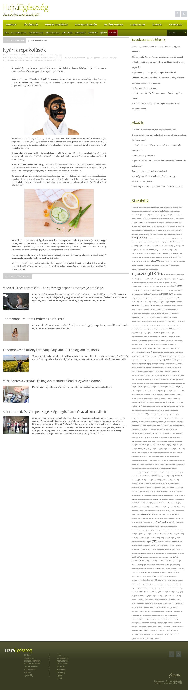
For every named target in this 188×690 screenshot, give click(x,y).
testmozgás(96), (150, 592)
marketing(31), (163, 456)
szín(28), (173, 561)
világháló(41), (149, 626)
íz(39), (163, 394)
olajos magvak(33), (169, 495)
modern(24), (160, 472)
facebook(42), (147, 309)
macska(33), (140, 452)
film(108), (163, 325)
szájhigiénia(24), (161, 549)
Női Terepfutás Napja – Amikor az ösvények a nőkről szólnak (157, 57)
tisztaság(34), (147, 595)
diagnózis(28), (143, 261)
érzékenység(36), (166, 298)
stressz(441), (176, 541)
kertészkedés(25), (173, 410)
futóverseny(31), (136, 340)
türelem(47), (175, 603)
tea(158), (141, 584)
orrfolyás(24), (156, 499)
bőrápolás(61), (180, 242)
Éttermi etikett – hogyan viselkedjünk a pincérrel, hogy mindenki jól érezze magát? (159, 137)
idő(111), (166, 383)
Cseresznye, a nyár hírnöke (143, 155)
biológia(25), (173, 238)
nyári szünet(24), (144, 491)
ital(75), (154, 394)
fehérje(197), (160, 313)
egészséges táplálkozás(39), (146, 278)
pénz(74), (164, 514)
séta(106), (142, 538)
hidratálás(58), (156, 375)
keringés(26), (161, 410)
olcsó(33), (176, 495)
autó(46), (173, 226)
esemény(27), (160, 302)
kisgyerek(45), (164, 418)
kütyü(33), (147, 444)
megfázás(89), (165, 460)
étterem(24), (167, 305)
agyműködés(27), (170, 207)
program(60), (147, 522)
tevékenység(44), (179, 591)
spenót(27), (177, 537)
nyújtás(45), (180, 491)
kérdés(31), (148, 410)
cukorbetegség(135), (176, 253)
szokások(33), (176, 564)
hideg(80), (149, 375)
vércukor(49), (163, 619)
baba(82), (141, 230)
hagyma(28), (135, 363)
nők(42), (168, 487)
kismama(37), (179, 418)
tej (36, 60)
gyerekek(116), (167, 348)
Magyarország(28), (137, 456)
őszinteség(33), (136, 510)
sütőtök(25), (178, 545)
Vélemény (93, 32)
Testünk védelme (113, 24)
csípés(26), (169, 249)
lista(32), (183, 448)
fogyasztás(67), (177, 329)
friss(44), (171, 336)
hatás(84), (135, 371)
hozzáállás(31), (166, 379)
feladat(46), (144, 317)
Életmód (157, 24)
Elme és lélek (137, 24)
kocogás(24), (148, 421)
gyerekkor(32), (176, 348)
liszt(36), (134, 452)
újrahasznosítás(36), (142, 607)
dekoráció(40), (159, 257)
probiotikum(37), (171, 518)
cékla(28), (161, 245)
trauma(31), (142, 599)
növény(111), (174, 487)
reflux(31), (165, 526)
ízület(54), (135, 398)
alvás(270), (146, 218)
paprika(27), (169, 510)
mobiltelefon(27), (152, 472)
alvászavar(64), (154, 218)
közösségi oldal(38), (137, 441)
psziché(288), (156, 522)
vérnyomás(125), (146, 623)
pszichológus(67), (179, 522)
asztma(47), (168, 226)
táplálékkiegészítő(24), (137, 580)
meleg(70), (142, 464)
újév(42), (134, 607)
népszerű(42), (143, 487)
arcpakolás (44, 57)
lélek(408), (143, 449)
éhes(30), (156, 282)
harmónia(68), (163, 367)
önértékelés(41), (136, 506)
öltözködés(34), (142, 503)
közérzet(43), (152, 437)
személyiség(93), (173, 553)
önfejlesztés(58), (145, 506)
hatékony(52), (141, 371)
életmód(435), (176, 286)
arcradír (52, 57)
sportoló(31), (161, 541)
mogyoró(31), (173, 472)
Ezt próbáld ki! (18, 32)
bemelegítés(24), (163, 234)
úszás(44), (156, 607)
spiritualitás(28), (136, 541)
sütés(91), (172, 545)
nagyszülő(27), (157, 479)
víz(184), (170, 630)
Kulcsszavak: (8, 57)
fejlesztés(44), (175, 313)
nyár (116, 57)
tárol (32, 60)
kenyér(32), (135, 410)
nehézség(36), (136, 487)
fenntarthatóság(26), (153, 321)
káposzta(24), (180, 402)
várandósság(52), (177, 611)
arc (24, 57)
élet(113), (153, 286)
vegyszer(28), (144, 619)
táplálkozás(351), (150, 580)
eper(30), (134, 298)
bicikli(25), (167, 238)
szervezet (26, 60)
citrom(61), (140, 249)
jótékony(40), (164, 398)
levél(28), (165, 448)
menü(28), (147, 468)
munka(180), (179, 476)
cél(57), (166, 245)
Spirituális (67, 32)
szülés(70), (174, 568)
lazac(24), (166, 444)
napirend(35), (175, 479)
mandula (106, 57)
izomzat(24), (180, 394)
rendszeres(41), (178, 530)
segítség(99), (176, 534)
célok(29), (170, 245)
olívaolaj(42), (182, 495)
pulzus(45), (142, 526)
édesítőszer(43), (175, 265)
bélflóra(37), (147, 234)
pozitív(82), (157, 518)
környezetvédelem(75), (171, 433)
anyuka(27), (162, 222)
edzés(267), (145, 269)
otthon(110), (180, 499)
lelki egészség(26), (152, 448)
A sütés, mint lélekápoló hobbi (144, 88)
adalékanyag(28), (143, 207)
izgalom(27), (168, 394)
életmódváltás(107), (138, 290)
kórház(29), (139, 429)
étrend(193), (149, 305)
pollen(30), (140, 518)
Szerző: (27, 55)
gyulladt (90, 57)
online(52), (150, 499)
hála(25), (180, 363)
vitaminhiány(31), (154, 630)
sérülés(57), (135, 537)
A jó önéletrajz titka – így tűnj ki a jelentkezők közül (154, 72)
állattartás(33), (146, 214)
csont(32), (142, 253)
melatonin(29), (135, 464)
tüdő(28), (156, 603)
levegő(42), (160, 448)
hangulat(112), (141, 367)
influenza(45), (135, 390)
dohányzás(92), (174, 261)
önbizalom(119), (166, 503)
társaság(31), (179, 580)
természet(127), (167, 588)
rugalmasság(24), (147, 533)
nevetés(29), (157, 487)
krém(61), (159, 441)
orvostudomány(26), (172, 499)
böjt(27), (168, 242)
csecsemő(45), (163, 249)
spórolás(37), (143, 541)
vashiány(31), (152, 615)
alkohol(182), (164, 211)
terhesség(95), (152, 588)
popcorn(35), (146, 518)
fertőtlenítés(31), (181, 321)
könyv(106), (174, 429)
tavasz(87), (135, 584)
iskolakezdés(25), (148, 394)
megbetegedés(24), (145, 460)
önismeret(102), (154, 507)
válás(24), (149, 611)
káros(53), (161, 406)
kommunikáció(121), (138, 425)
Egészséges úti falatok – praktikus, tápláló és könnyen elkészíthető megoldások (154, 179)
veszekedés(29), (177, 622)
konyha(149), (180, 425)
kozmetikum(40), (159, 429)
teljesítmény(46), (136, 588)
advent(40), (158, 207)
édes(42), (168, 265)
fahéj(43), (153, 309)
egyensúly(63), (136, 282)
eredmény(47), (146, 298)
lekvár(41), (135, 448)
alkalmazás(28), (156, 211)
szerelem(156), (165, 557)
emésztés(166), (149, 294)
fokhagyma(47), (147, 332)
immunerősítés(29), (152, 386)
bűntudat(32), (146, 245)
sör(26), (173, 537)
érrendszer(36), (158, 298)
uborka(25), (181, 603)
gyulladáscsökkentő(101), (156, 360)
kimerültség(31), (148, 418)
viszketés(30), (176, 626)
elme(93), (168, 290)
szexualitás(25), (153, 561)
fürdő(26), (151, 340)
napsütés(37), (142, 483)
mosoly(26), (135, 475)
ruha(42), (154, 533)
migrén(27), (174, 468)
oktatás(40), (156, 495)
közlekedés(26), (159, 437)
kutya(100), (135, 445)
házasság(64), (149, 371)
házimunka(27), (168, 371)
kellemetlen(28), (180, 406)
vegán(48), (174, 615)
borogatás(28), (162, 242)
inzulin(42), (170, 390)
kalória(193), (142, 402)
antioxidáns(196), (138, 222)
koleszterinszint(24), (172, 421)
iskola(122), (140, 394)
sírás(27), (152, 537)
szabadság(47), (146, 549)
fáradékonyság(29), (137, 313)
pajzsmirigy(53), (149, 510)
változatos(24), (169, 611)
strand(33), (168, 541)
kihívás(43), (176, 414)
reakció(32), (152, 526)
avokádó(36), (179, 226)
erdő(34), (139, 298)
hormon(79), (140, 379)
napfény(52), (169, 479)
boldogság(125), (145, 242)
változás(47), (162, 611)
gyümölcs (98, 57)
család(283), (154, 250)
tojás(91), (160, 596)
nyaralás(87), (136, 491)
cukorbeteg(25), (166, 253)
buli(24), (141, 245)
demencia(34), (167, 257)
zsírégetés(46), (150, 638)
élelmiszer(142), (137, 286)
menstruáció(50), (173, 464)
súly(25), (153, 545)
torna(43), (165, 595)
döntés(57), (182, 261)
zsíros (59, 60)
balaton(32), (155, 230)
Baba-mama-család (86, 24)
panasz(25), (163, 510)
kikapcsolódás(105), (138, 418)
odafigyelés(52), (136, 495)
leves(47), (178, 448)
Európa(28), (179, 305)
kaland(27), (171, 398)
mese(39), (163, 468)
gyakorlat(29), (144, 348)
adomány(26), (151, 207)
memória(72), (157, 464)
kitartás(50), (135, 421)
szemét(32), (181, 553)
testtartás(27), (165, 591)
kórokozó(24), (145, 429)
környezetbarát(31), (160, 433)
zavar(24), (160, 634)
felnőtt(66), (166, 317)
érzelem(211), (175, 298)
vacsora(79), (143, 611)
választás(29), (155, 611)
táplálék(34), (174, 576)
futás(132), (177, 336)
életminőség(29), (166, 286)
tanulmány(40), (149, 576)
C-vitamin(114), (154, 246)
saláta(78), (169, 533)
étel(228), (173, 302)
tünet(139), (161, 603)
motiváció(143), (143, 476)
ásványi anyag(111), (148, 226)
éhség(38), (162, 282)
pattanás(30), (157, 514)
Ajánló (103, 32)
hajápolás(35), (155, 363)
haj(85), (149, 364)
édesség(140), (136, 269)
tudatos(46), (158, 599)
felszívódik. (81, 57)
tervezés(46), (135, 591)
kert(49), (167, 410)
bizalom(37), (179, 238)
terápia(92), (144, 588)
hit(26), (168, 375)
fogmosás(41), (153, 329)
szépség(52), (146, 557)
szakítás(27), (178, 549)
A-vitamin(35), (135, 207)
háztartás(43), (175, 371)
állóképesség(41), (162, 214)
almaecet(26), (176, 214)
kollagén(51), (180, 421)
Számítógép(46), (136, 553)
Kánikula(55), (162, 402)
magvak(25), (173, 452)
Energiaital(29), (178, 294)
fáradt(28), (144, 313)
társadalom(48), (172, 580)
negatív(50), (178, 483)
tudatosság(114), (166, 599)
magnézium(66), (165, 452)
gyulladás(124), (144, 360)
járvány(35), (141, 398)
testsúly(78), (158, 591)
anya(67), (146, 222)
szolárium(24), (135, 568)
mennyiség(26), (165, 464)
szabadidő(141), (137, 549)
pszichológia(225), (168, 522)
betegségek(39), (152, 238)
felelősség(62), (159, 317)
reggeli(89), (151, 530)
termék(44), (159, 588)
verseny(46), (155, 622)
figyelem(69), (156, 325)
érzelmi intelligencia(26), (145, 302)
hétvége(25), (143, 375)
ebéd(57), (158, 265)
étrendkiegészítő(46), (158, 305)
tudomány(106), (175, 599)
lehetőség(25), (178, 444)
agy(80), (163, 207)
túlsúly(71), (135, 603)
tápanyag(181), (158, 576)
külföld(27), (142, 444)
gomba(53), (157, 344)
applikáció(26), (178, 222)
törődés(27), (178, 595)
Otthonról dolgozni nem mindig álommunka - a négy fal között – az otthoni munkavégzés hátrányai (159, 80)
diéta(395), (156, 261)
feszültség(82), (144, 325)
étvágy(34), (173, 305)
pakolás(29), (156, 510)
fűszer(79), (157, 340)
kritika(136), (165, 441)
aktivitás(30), (140, 211)
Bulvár (112, 32)
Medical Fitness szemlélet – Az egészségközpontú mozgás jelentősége (156, 148)
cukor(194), (158, 253)
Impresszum (159, 681)
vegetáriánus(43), (136, 619)
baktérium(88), (148, 230)
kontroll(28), (173, 425)
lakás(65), (152, 444)
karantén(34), (154, 406)
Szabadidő (80, 32)
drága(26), (134, 265)
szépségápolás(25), (155, 557)
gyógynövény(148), (146, 356)
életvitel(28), (147, 290)
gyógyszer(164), (157, 356)
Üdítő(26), (168, 607)
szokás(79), (169, 564)
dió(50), (163, 261)
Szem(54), (165, 553)
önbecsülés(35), (157, 503)
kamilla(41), (156, 402)
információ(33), (143, 390)
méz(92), (168, 468)
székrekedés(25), (158, 553)
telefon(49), (172, 584)
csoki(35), (174, 249)
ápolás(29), (172, 222)
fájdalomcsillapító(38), (173, 309)
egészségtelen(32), (171, 278)
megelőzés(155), (155, 460)
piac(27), (169, 514)
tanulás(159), (141, 576)
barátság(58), (135, 234)
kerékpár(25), (154, 410)
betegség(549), (140, 237)
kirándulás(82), (156, 418)
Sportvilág (175, 24)
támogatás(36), (164, 572)
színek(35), (179, 561)
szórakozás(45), (151, 568)
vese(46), (170, 622)
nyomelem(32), (157, 491)
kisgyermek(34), (172, 418)
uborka (40, 60)
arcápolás (29, 57)
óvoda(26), (135, 503)
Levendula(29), (171, 448)
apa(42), (167, 222)
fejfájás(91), (168, 313)
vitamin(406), (144, 630)
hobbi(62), (179, 375)
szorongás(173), (160, 568)
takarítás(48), (156, 572)
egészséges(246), (170, 274)
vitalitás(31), (135, 630)
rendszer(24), (171, 530)
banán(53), (168, 230)
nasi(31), (160, 483)
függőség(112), (144, 340)
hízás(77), (173, 375)
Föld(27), (159, 336)
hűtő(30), (152, 383)
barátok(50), (179, 230)
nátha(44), (172, 483)
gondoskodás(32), (136, 348)
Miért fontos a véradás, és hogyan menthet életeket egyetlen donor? (157, 96)
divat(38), (167, 261)
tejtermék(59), (159, 584)
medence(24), (177, 456)
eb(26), (153, 265)
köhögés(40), (167, 429)
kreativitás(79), (152, 441)
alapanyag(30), (148, 211)
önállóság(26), (149, 503)
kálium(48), (135, 402)
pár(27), (174, 510)
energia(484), (167, 294)
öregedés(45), (170, 506)
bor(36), (156, 242)
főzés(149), (165, 336)
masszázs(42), (170, 456)
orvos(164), (163, 499)
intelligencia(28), (156, 390)
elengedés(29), (146, 286)
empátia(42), (157, 294)
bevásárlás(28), (160, 238)
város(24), (134, 615)
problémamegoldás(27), (138, 522)
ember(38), (141, 294)
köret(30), (142, 433)
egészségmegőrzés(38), (160, 278)
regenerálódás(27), (137, 530)
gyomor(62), (181, 356)
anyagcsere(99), (154, 222)
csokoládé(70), (136, 253)
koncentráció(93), (149, 425)
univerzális (48, 60)
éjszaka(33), (168, 282)
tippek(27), (141, 595)
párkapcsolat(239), (147, 514)
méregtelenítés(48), (155, 468)
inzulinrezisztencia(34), (178, 390)
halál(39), (134, 367)
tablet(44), (150, 572)
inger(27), (149, 390)
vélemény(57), (152, 619)
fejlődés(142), (136, 317)
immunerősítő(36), (161, 386)
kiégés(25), (159, 414)
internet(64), (163, 390)
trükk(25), (147, 599)
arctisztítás (60, 57)
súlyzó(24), (158, 545)
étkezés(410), (138, 305)
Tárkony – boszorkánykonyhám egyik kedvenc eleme (154, 129)
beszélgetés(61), (172, 234)
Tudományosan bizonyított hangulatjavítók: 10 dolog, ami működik (156, 49)
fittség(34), (177, 325)
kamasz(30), (150, 402)
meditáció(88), (136, 460)
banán (67, 57)
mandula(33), (155, 456)
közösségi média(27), (176, 437)
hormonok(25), (148, 379)
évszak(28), (141, 309)
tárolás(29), (161, 580)
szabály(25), (153, 549)
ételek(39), (179, 302)
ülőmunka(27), (174, 607)
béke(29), (141, 234)
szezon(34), (160, 561)
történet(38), (135, 599)
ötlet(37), (142, 510)
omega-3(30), (143, 499)
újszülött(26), (150, 607)
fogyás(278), (168, 329)
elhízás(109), (161, 290)
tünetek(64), (168, 603)
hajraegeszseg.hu (161, 683)
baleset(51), (161, 230)
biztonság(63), (136, 242)
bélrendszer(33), (155, 234)
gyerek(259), (158, 348)
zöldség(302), (174, 634)
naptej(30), (149, 483)
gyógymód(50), (136, 356)
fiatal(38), (150, 325)
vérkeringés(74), (136, 622)
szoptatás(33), (143, 568)
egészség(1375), (148, 273)
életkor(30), (159, 286)
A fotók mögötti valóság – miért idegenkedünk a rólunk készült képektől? (158, 65)
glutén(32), (142, 344)
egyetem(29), (143, 282)
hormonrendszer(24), (157, 379)
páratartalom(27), (136, 514)
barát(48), (173, 230)
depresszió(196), (176, 257)
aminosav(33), (162, 218)
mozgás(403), (154, 476)
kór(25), (134, 429)
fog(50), (139, 329)
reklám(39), (157, 530)
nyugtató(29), (173, 491)
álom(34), (139, 218)
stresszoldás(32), (146, 545)
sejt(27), (182, 533)
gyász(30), (151, 348)
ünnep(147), (136, 611)
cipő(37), (134, 249)
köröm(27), (180, 433)
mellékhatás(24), (149, 464)
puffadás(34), (135, 526)
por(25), (151, 518)
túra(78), (140, 603)
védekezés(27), (160, 615)
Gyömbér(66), (136, 360)
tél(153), (166, 584)
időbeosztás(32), (173, 383)
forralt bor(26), (153, 336)
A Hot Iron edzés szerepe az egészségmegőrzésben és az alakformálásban (155, 106)
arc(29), (134, 226)
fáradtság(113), (152, 313)
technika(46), (148, 584)
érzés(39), (154, 302)
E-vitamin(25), (148, 265)
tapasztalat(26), (167, 576)
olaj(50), (161, 495)
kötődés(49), (135, 437)
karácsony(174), (137, 406)
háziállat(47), (161, 371)
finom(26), (168, 325)
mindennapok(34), (136, 472)
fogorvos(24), (160, 329)
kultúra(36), (172, 441)
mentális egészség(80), (138, 468)
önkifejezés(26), (163, 506)
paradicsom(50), (180, 510)
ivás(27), (159, 394)
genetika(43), (135, 344)
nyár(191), (181, 487)
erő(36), (151, 298)
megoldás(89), (181, 460)
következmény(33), (144, 437)
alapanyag (18, 57)
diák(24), (149, 261)
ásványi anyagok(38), (159, 226)
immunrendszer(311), (174, 387)
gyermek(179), (148, 352)
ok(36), (142, 495)
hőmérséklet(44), (174, 379)
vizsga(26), (175, 630)
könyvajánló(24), (136, 433)
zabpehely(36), (154, 634)
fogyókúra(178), (137, 333)
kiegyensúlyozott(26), (167, 414)
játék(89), (146, 398)
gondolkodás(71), (171, 344)
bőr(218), (173, 242)
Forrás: (44, 55)
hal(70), (175, 363)
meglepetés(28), (173, 460)
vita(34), (182, 626)
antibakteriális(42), (171, 218)
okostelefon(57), (148, 495)
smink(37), (158, 537)
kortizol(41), (152, 429)
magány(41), (146, 452)
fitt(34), (173, 325)
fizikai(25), (134, 329)
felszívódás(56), (173, 317)
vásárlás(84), (145, 615)
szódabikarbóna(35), (161, 564)
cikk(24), (182, 245)
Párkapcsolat (52, 32)
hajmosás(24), (169, 363)
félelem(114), (151, 317)
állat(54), (140, 214)
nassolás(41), (166, 483)
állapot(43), (135, 214)
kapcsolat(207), (171, 402)
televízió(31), (178, 584)
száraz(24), (144, 553)
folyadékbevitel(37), (170, 332)
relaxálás (18, 60)
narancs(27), (155, 483)
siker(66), (147, 537)
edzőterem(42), (154, 269)
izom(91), (174, 394)
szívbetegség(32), (142, 564)
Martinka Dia (35, 55)
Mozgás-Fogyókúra (56, 24)
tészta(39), (172, 591)
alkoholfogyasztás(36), (174, 211)
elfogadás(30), (153, 290)
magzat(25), (145, 456)
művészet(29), (150, 479)
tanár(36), (178, 572)
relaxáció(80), (164, 530)
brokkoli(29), (135, 245)
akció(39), (134, 211)
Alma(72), (170, 214)
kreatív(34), (145, 441)
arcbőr (36, 57)
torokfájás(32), (171, 595)
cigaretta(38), (176, 245)
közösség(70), (167, 437)
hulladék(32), (135, 383)
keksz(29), (173, 406)
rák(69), (147, 526)
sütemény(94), (165, 545)
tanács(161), (172, 572)
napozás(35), (135, 483)
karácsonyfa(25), (147, 406)
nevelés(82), (150, 487)
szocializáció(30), (151, 564)
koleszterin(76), (162, 421)
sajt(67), (164, 533)
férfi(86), (174, 321)
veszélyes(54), (142, 626)
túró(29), (151, 603)
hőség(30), (181, 379)
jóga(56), (151, 398)
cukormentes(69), (137, 257)
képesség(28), (141, 410)
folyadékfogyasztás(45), (138, 336)
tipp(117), (135, 596)
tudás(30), (152, 599)
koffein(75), (155, 421)
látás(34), (157, 444)
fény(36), (161, 321)
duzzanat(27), (141, 265)
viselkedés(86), (168, 626)
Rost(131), (139, 534)
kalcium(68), (176, 398)
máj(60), (150, 456)
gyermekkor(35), (157, 352)
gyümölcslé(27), (180, 360)
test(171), (142, 592)
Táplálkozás (31, 24)
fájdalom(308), (162, 309)
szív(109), (135, 565)
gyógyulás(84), (174, 356)
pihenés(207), (175, 514)
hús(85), (141, 383)
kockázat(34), (142, 421)
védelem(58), (167, 615)
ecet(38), (163, 265)
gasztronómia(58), (178, 340)
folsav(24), (153, 332)
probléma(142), (180, 518)
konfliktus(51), (166, 425)
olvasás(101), (136, 499)
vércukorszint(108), (172, 619)
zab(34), (141, 634)
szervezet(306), (138, 561)
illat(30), (139, 386)
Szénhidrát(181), (137, 557)
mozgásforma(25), (164, 475)
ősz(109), (182, 507)
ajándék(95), (178, 207)
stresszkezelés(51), (137, 545)
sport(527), (152, 541)
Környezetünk (36, 32)
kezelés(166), (144, 414)
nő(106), (163, 487)
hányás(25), (149, 367)
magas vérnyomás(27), (155, 452)
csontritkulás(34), (149, 253)
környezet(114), (150, 433)
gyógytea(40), (166, 356)
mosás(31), (180, 472)
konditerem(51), (158, 425)
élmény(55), (174, 290)
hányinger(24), (155, 367)
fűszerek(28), (164, 340)
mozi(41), (172, 475)
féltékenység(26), (136, 321)
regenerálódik (8, 60)
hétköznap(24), (136, 375)
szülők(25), (135, 572)
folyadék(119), (160, 333)
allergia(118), (154, 215)
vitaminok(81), (163, 630)
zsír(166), (143, 638)
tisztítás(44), (153, 595)
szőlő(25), (168, 568)
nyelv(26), (150, 491)
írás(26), (134, 394)
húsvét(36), (147, 383)
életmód (73, 57)
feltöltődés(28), (144, 321)
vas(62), (139, 615)
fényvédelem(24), (167, 321)
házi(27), (155, 371)
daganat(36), (152, 257)
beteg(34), (179, 234)
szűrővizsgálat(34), (143, 572)
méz (111, 57)
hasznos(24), (178, 367)
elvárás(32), (135, 294)
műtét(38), (143, 479)
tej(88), (154, 584)
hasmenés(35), (171, 367)
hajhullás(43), (162, 363)
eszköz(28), (167, 302)
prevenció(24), (163, 518)
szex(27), (147, 561)
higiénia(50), (163, 375)
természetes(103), (177, 588)
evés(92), (135, 309)
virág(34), (155, 626)
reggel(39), (144, 530)
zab (54, 60)
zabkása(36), (147, 634)
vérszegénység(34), (163, 622)
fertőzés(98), (136, 325)
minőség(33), (144, 472)
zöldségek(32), (136, 638)
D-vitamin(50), (145, 257)
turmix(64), (146, 603)
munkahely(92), (136, 480)
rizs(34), (134, 533)
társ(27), (166, 580)
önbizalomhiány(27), (176, 503)
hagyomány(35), (143, 363)
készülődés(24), (136, 414)
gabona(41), (170, 340)
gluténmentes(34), (149, 344)
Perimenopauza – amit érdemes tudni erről (149, 171)
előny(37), (179, 290)
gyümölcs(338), (170, 360)
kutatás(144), (179, 441)
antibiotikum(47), (180, 218)
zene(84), (166, 634)
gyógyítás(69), (179, 352)
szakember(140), (170, 549)
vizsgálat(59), (135, 634)
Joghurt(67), (157, 398)
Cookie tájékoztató (174, 681)
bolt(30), (152, 242)
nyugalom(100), (165, 491)
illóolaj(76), (144, 386)
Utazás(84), (162, 607)
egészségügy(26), (180, 278)
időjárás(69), (181, 383)
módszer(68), (166, 472)
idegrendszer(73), (159, 383)
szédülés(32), (150, 553)
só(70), (162, 537)
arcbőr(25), (139, 226)
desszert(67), (135, 261)
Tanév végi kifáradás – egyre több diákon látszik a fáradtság (157, 186)
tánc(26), (134, 576)
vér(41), (158, 619)
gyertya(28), (164, 352)
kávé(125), (167, 406)
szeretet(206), (174, 557)
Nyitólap (11, 24)
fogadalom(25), (145, 329)
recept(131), (159, 526)
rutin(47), (159, 533)
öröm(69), (177, 506)
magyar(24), (179, 452)
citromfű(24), (146, 249)
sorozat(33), (167, 537)
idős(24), (134, 386)
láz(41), (162, 444)
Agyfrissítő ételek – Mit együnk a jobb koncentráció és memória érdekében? (159, 163)
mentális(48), (181, 464)
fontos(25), (147, 336)
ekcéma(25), (174, 282)
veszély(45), (135, 626)
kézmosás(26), (152, 414)
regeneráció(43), (172, 526)
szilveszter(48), (167, 561)
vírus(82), (161, 626)
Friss (6, 32)
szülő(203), (181, 568)
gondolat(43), (163, 344)
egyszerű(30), (150, 282)
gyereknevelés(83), (137, 352)
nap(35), (163, 479)
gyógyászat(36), (171, 352)
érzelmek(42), (135, 302)
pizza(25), (134, 518)
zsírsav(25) (156, 638)
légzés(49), (172, 444)
